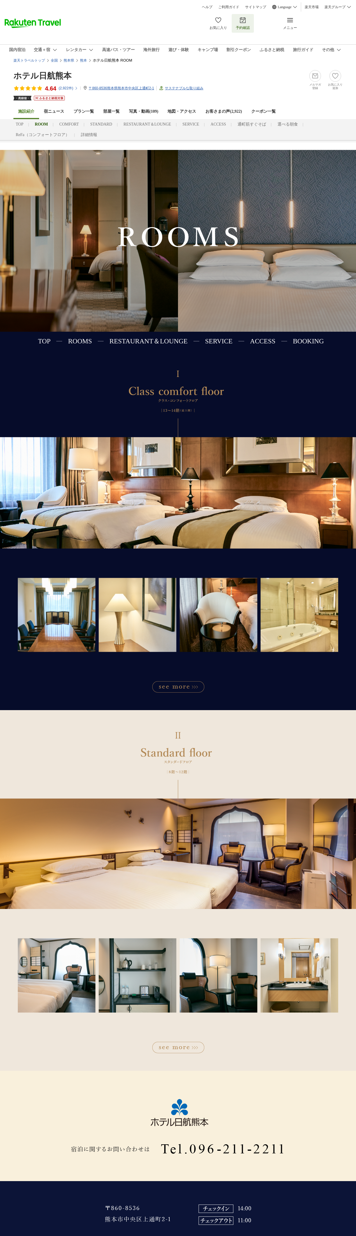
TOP (19, 124)
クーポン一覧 (263, 111)
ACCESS (218, 124)
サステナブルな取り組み (184, 88)
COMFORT (69, 124)
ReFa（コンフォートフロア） (42, 135)
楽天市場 (312, 7)
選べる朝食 (288, 124)
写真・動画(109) (143, 111)
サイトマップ (255, 7)
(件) (68, 88)
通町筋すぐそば (252, 124)
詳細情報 (89, 135)
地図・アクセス (181, 111)
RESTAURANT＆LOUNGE (147, 124)
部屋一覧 (111, 111)
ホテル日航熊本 (42, 75)
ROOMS (80, 341)
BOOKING (308, 341)
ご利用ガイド (228, 7)
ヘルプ (207, 7)
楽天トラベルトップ (29, 60)
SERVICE (190, 124)
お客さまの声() (223, 111)
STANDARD (101, 124)
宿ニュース (54, 111)
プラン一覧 (84, 111)
